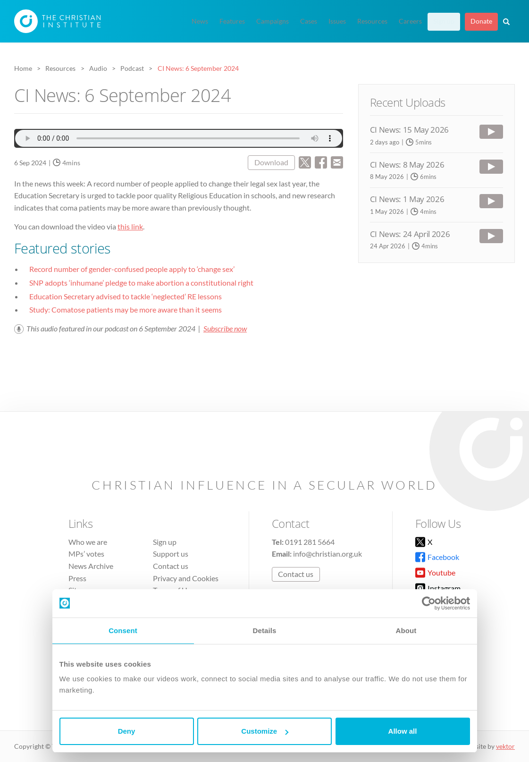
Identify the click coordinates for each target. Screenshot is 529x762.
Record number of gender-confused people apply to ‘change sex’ (132, 268)
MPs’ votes (86, 553)
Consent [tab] (123, 631)
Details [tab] (265, 631)
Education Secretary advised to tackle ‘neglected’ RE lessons (125, 296)
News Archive (90, 565)
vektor (505, 746)
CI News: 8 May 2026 (407, 164)
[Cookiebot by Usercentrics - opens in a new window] (428, 603)
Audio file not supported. (178, 138)
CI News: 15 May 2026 (409, 129)
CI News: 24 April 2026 (410, 234)
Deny (126, 731)
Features (232, 21)
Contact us (170, 565)
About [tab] (406, 631)
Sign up (443, 21)
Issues (337, 21)
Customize (264, 731)
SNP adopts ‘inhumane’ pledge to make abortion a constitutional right (141, 282)
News (200, 21)
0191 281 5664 (310, 541)
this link (130, 226)
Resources (372, 21)
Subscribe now (225, 328)
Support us (170, 553)
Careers (410, 21)
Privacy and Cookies (185, 578)
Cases (308, 21)
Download (271, 162)
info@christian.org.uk (327, 553)
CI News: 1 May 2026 (407, 199)
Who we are (87, 541)
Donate (481, 21)
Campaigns (272, 21)
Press (77, 578)
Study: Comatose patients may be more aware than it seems (125, 309)
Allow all (402, 731)
